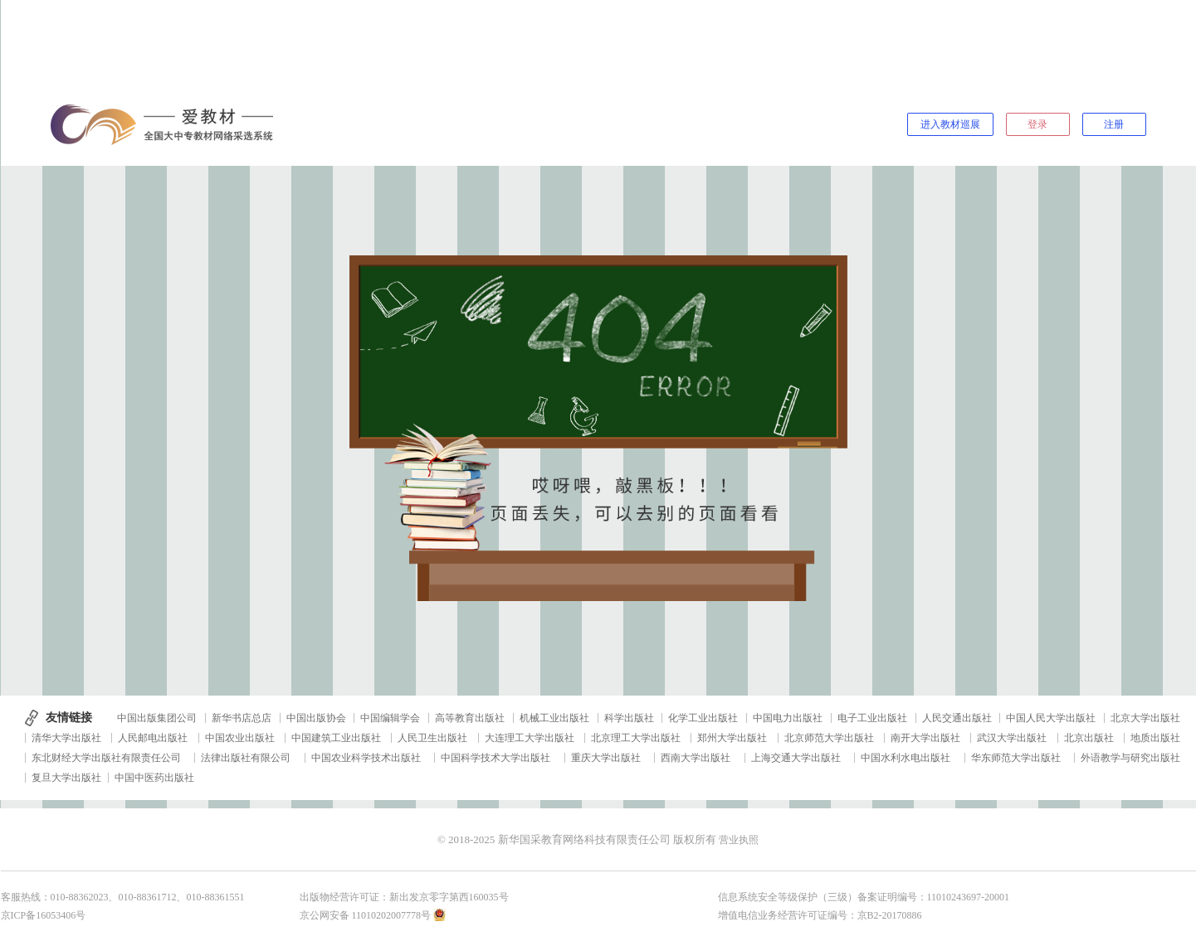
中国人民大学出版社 (1051, 718)
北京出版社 (1089, 738)
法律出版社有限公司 (245, 758)
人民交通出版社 (957, 718)
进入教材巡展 (950, 124)
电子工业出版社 (872, 718)
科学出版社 (629, 718)
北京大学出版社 (1145, 718)
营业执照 (739, 840)
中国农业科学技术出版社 (366, 758)
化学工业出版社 (703, 718)
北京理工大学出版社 (636, 738)
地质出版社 (1155, 738)
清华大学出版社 (66, 738)
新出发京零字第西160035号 (449, 897)
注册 (1114, 124)
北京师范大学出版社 (829, 738)
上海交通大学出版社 (796, 758)
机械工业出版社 (554, 718)
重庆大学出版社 (606, 758)
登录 (1037, 124)
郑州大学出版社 (732, 738)
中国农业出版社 (240, 738)
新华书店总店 (241, 718)
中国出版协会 (316, 718)
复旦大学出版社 (66, 778)
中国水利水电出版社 (905, 758)
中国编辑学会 (390, 718)
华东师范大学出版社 (1016, 758)
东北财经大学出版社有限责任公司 (106, 758)
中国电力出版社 (788, 718)
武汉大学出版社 (1012, 738)
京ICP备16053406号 (43, 915)
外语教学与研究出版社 (1130, 758)
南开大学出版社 (925, 738)
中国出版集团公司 (157, 718)
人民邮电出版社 (153, 738)
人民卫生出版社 (432, 738)
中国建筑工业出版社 (336, 738)
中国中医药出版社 (154, 778)
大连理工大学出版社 (529, 738)
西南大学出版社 (695, 758)
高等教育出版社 (470, 718)
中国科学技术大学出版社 (495, 758)
